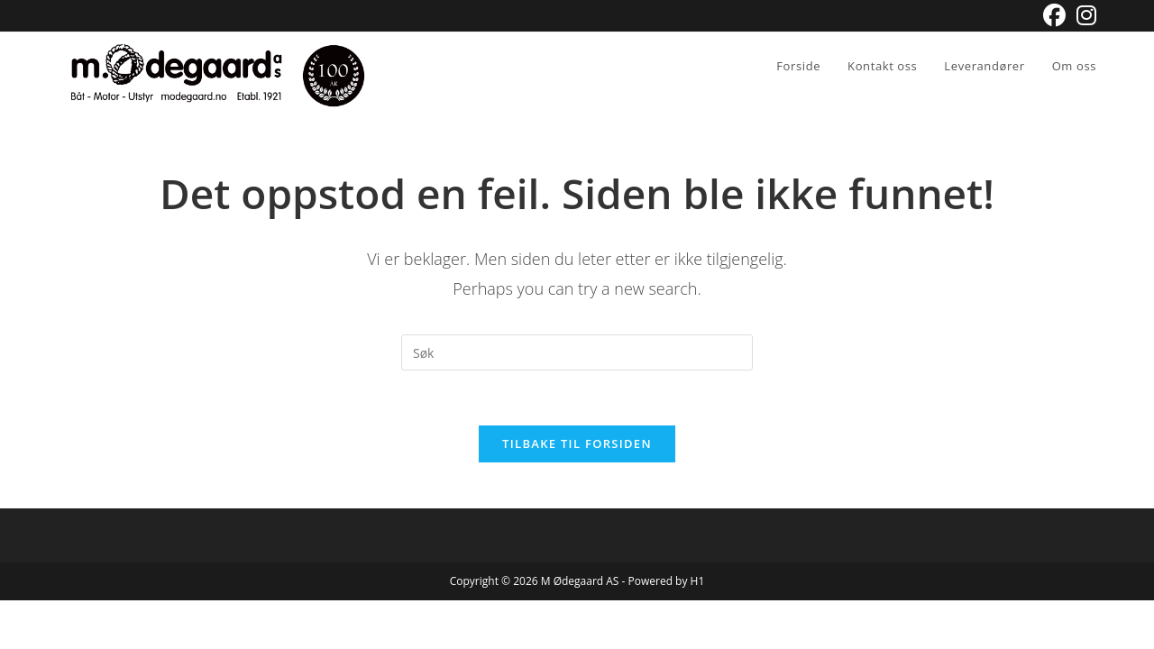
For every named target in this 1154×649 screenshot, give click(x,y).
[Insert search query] (577, 352)
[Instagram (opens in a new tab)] (1083, 16)
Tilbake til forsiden (577, 443)
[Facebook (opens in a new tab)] (1054, 16)
